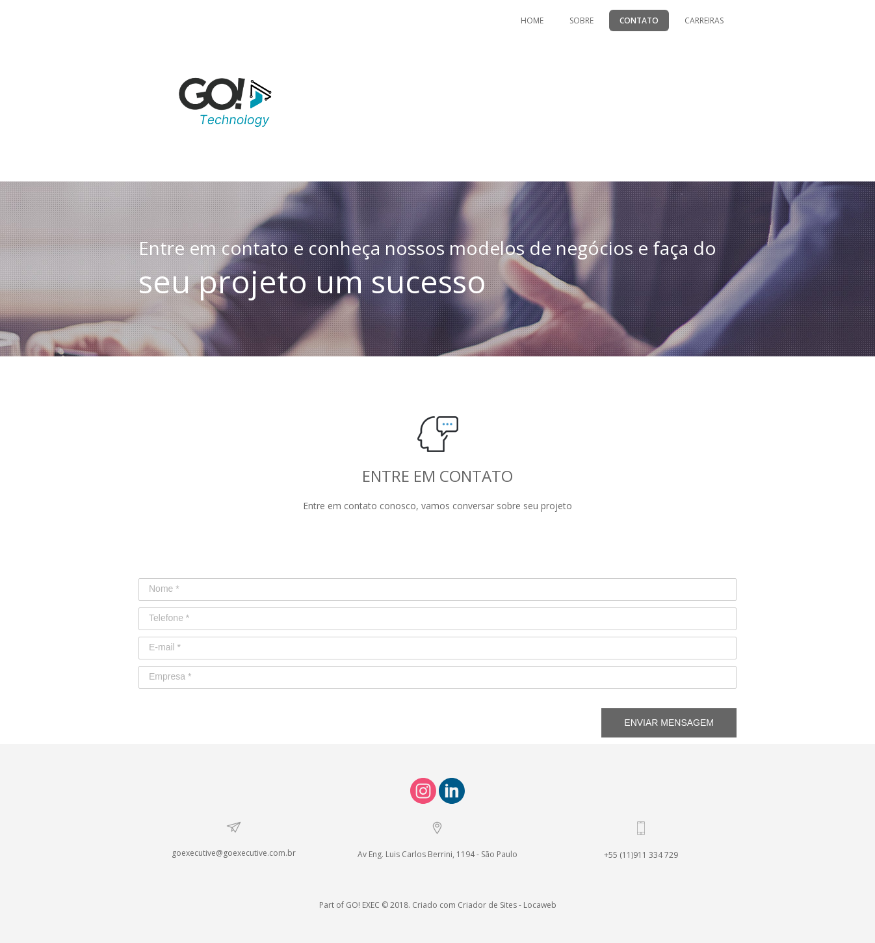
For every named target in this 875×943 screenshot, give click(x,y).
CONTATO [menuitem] (639, 20)
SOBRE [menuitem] (581, 20)
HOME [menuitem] (532, 20)
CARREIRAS (704, 20)
